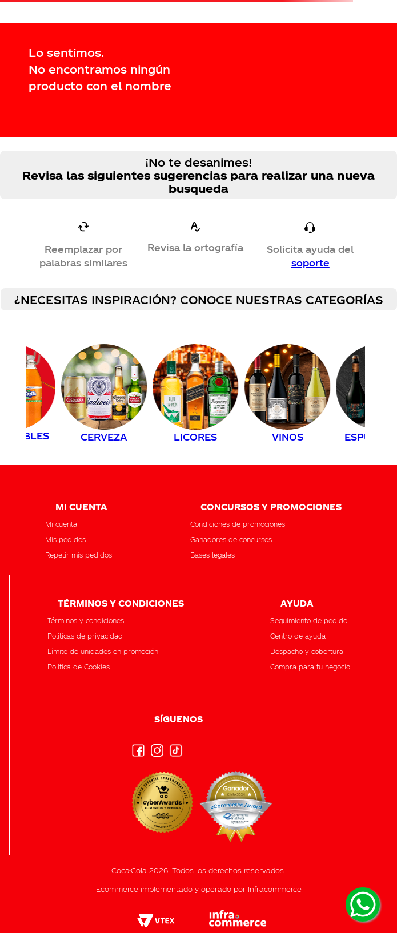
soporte (310, 262)
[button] (308, 620)
